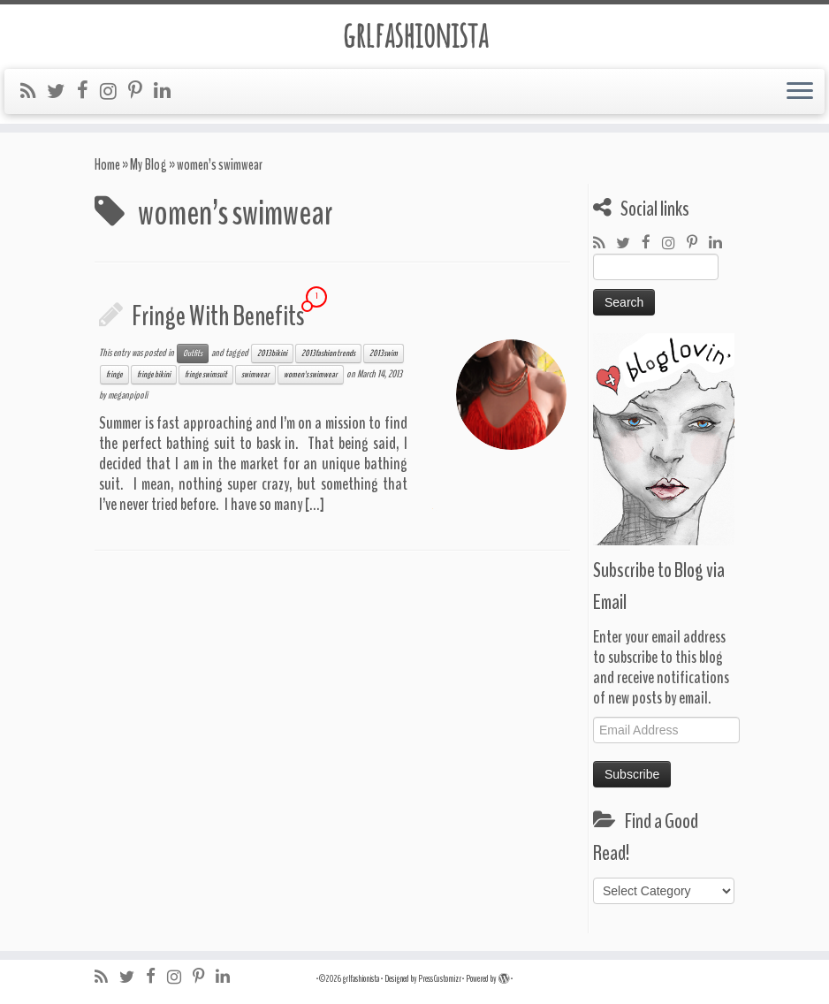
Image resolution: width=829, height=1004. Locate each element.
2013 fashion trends (328, 353)
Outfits (192, 353)
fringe (114, 375)
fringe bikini (154, 375)
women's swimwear (311, 375)
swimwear (255, 375)
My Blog (148, 165)
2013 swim (383, 353)
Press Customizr (439, 978)
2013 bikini (272, 353)
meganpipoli (128, 395)
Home (107, 165)
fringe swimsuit (206, 375)
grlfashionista (415, 34)
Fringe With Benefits (218, 316)
